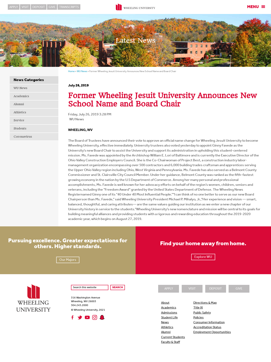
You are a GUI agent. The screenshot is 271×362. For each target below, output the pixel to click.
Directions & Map (205, 302)
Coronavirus (23, 136)
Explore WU (203, 257)
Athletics (20, 112)
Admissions (169, 312)
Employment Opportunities (212, 332)
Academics (21, 96)
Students (20, 128)
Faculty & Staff (170, 342)
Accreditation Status (207, 327)
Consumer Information (209, 322)
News (165, 322)
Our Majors (67, 260)
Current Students (173, 337)
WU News (20, 88)
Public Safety (202, 312)
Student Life (169, 317)
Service (19, 120)
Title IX (198, 307)
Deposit (38, 7)
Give (52, 7)
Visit (25, 7)
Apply (13, 7)
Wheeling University (135, 7)
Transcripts (69, 7)
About (165, 302)
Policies (198, 317)
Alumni (19, 104)
